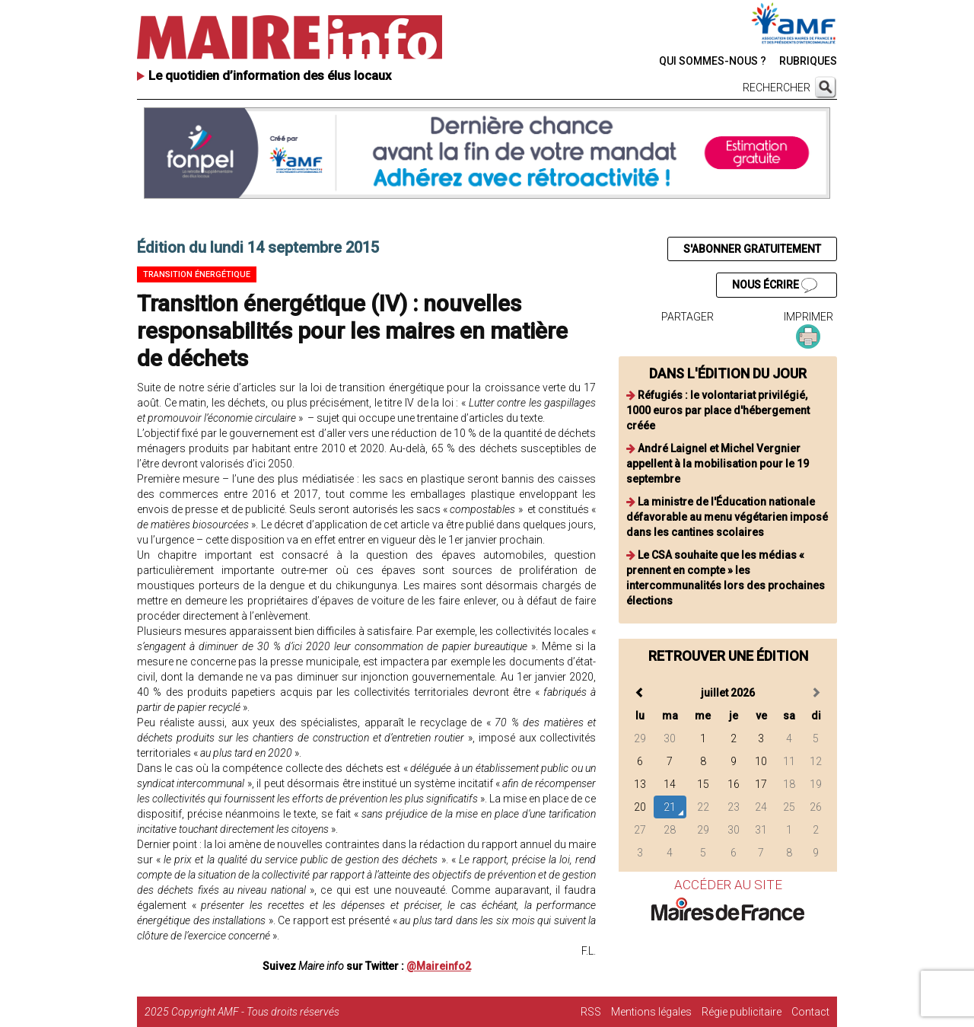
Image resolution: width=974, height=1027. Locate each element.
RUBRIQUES (808, 61)
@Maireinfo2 (438, 966)
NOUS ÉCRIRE (774, 285)
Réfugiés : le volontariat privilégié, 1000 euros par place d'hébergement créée (718, 410)
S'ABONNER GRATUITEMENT (752, 249)
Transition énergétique (196, 274)
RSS (591, 1012)
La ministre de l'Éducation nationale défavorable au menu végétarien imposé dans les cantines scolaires (727, 517)
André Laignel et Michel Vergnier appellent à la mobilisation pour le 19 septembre (717, 463)
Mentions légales (651, 1012)
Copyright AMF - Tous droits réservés (255, 1012)
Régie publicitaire (741, 1012)
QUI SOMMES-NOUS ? (712, 61)
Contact (810, 1012)
